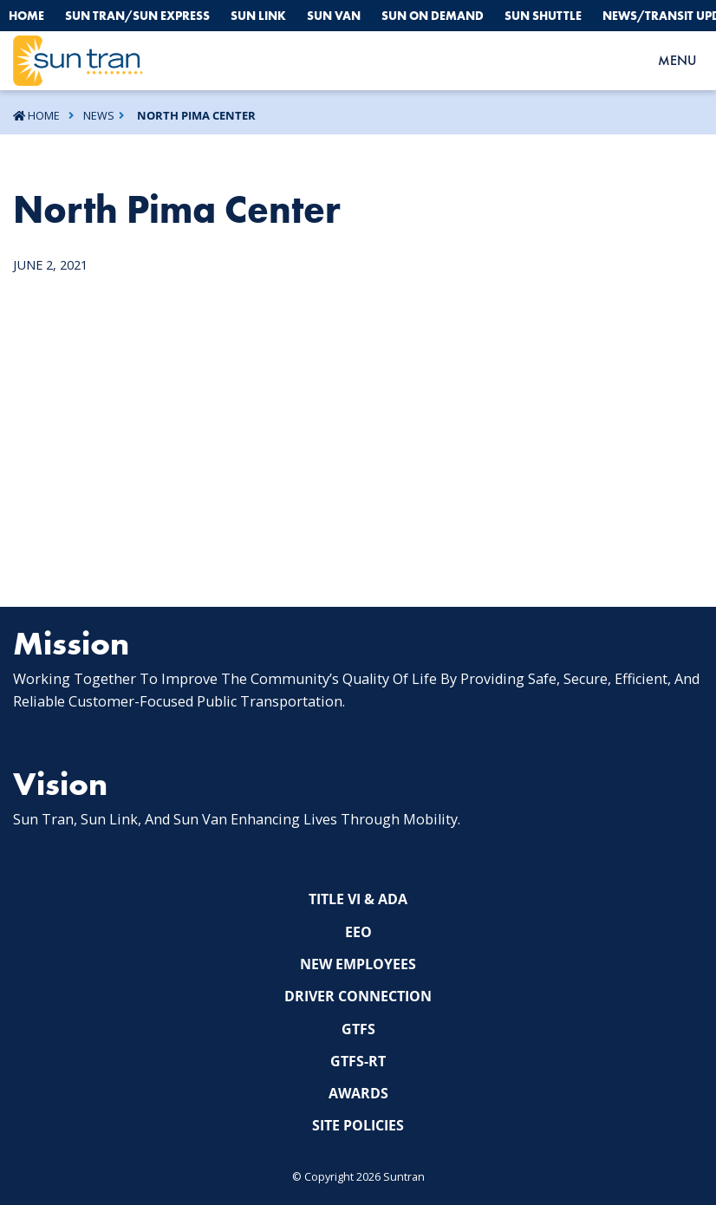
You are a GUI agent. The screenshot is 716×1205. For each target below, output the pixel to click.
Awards (358, 1093)
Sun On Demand (432, 15)
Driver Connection (358, 996)
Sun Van (334, 15)
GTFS (358, 1029)
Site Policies (358, 1125)
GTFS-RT (358, 1061)
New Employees (358, 964)
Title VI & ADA (358, 899)
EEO (358, 931)
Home (26, 15)
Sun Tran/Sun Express (137, 15)
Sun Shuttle (543, 15)
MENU (677, 60)
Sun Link (258, 15)
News (98, 115)
